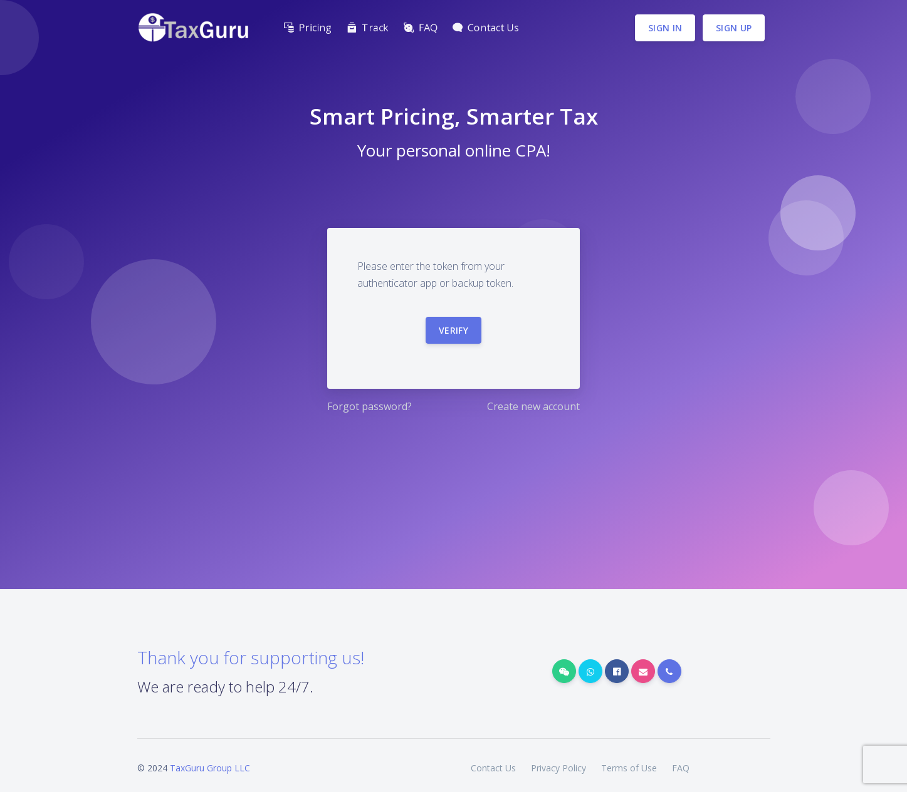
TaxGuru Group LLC (210, 768)
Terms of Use (629, 768)
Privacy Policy (558, 768)
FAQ (680, 768)
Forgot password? (369, 406)
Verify (453, 330)
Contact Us (493, 768)
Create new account (533, 406)
